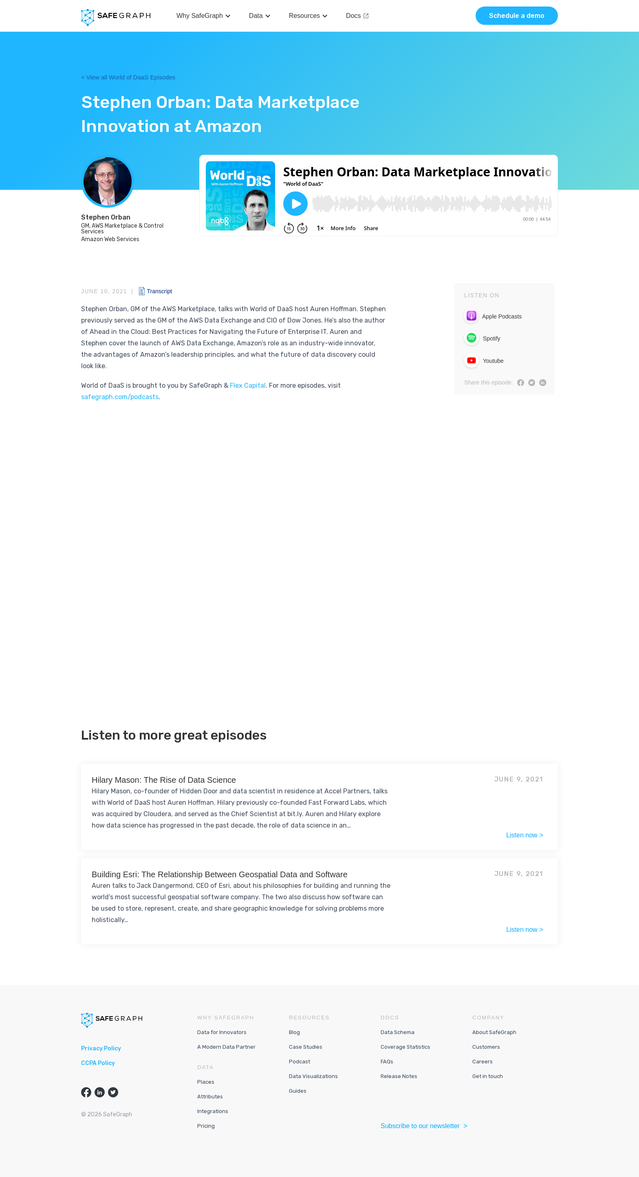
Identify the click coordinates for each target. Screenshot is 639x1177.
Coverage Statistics (405, 1047)
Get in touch (487, 1076)
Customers (486, 1047)
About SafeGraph (494, 1032)
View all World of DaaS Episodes (131, 77)
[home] (115, 17)
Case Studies (305, 1047)
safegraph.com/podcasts (120, 397)
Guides (297, 1091)
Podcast (299, 1061)
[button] (203, 15)
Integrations (212, 1111)
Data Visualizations (313, 1076)
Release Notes (399, 1076)
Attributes (210, 1097)
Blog (294, 1032)
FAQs (387, 1061)
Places (205, 1082)
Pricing (206, 1126)
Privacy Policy (101, 1048)
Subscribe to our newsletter (421, 1125)
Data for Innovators (222, 1032)
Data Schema (397, 1032)
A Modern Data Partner (226, 1047)
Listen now (522, 835)
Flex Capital (248, 385)
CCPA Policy (98, 1063)
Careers (482, 1061)
